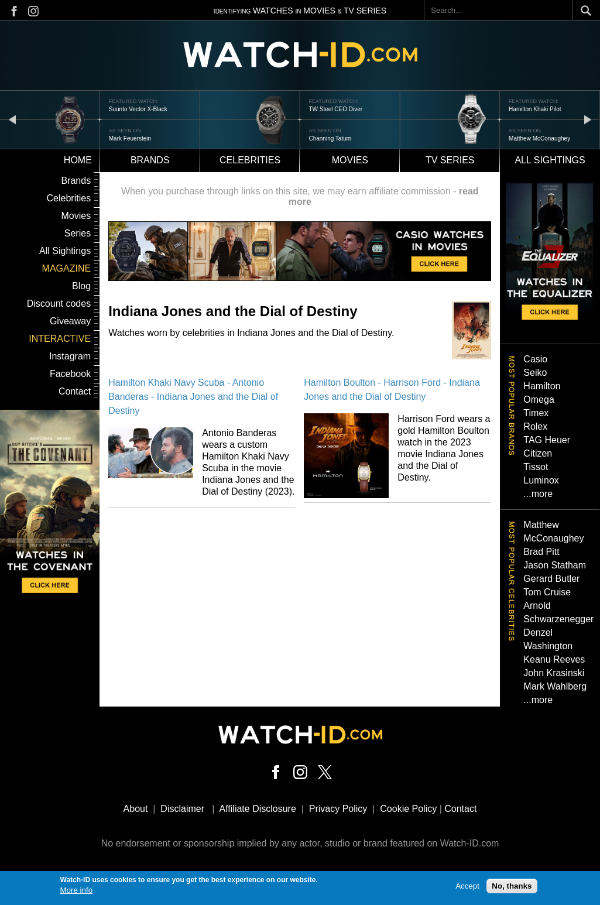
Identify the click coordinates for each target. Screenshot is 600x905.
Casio (535, 359)
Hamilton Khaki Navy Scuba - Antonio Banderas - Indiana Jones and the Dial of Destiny (193, 397)
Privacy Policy (338, 809)
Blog (81, 286)
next (587, 119)
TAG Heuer (546, 440)
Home (78, 160)
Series (77, 233)
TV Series (450, 160)
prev (12, 119)
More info (76, 893)
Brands (150, 160)
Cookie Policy (408, 809)
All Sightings (65, 251)
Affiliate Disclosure (258, 809)
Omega (538, 399)
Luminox (540, 480)
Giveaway (70, 321)
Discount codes (59, 303)
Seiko (535, 373)
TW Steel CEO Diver (335, 109)
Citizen (537, 453)
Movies (350, 160)
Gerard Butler (551, 579)
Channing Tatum (329, 138)
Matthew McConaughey (539, 138)
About (136, 809)
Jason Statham (554, 565)
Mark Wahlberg (555, 686)
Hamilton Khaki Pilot (535, 109)
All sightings (550, 160)
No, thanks (512, 888)
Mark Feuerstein (130, 138)
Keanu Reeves (554, 659)
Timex (535, 413)
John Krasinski (553, 673)
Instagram (70, 356)
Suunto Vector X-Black (138, 109)
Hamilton (541, 386)
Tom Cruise (547, 592)
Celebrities (250, 160)
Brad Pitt (541, 552)
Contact (75, 391)
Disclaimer (182, 809)
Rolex (535, 426)
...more (538, 494)
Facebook (70, 374)
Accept (467, 888)
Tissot (535, 467)
